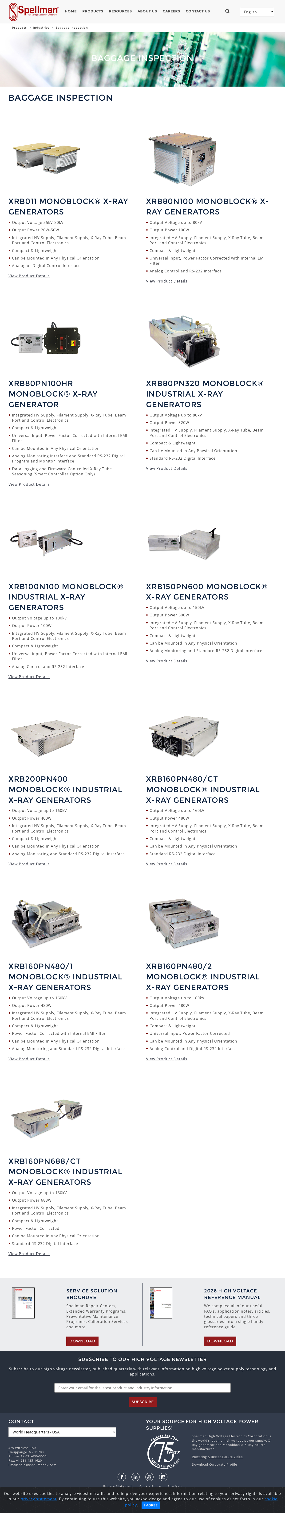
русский (167, 1508)
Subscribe (143, 1402)
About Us (147, 11)
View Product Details (29, 276)
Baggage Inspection (71, 27)
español (123, 1508)
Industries (41, 27)
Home (71, 11)
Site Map (172, 1486)
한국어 (152, 1508)
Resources (120, 11)
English (107, 1508)
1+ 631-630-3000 (34, 1456)
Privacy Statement (118, 1486)
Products (92, 11)
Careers (171, 11)
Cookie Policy (148, 1486)
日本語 (138, 1508)
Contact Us (198, 11)
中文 (180, 1508)
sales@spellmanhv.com (37, 1465)
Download (82, 1341)
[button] (229, 11)
